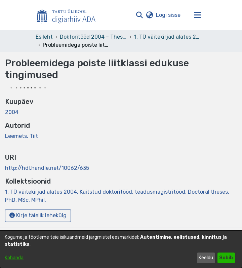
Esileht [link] (44, 37)
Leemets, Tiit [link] (21, 136)
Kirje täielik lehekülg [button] (38, 215)
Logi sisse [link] (168, 15)
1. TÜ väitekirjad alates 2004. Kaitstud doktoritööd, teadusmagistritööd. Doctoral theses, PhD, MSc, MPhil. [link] (167, 37)
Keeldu (206, 258)
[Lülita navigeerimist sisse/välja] (197, 15)
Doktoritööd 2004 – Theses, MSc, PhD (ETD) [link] (93, 37)
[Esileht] (69, 15)
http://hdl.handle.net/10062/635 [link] (47, 168)
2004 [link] (11, 112)
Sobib (226, 258)
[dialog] (121, 249)
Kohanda (14, 258)
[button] (139, 15)
